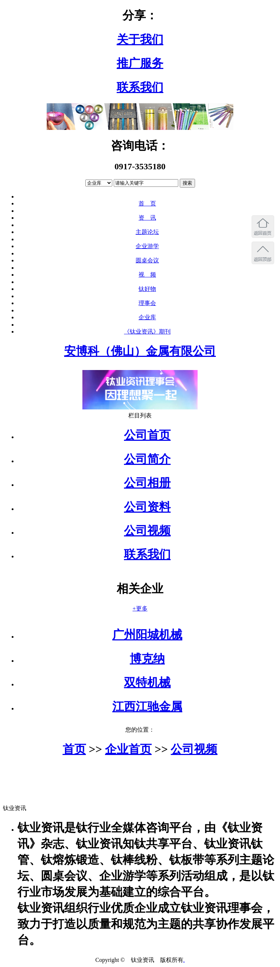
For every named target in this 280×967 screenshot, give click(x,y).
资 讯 (147, 218)
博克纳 (147, 658)
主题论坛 (147, 232)
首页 (74, 749)
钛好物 (147, 289)
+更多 (139, 608)
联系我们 (140, 87)
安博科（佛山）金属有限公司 (140, 351)
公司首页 (147, 435)
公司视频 (147, 530)
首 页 (147, 203)
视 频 (147, 274)
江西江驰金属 (147, 706)
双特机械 (147, 682)
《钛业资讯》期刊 (147, 331)
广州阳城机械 (147, 634)
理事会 (147, 303)
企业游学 (147, 246)
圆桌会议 (147, 260)
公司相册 (147, 482)
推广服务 (140, 63)
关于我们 (140, 39)
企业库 (147, 317)
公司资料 (147, 506)
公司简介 (147, 459)
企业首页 (128, 749)
